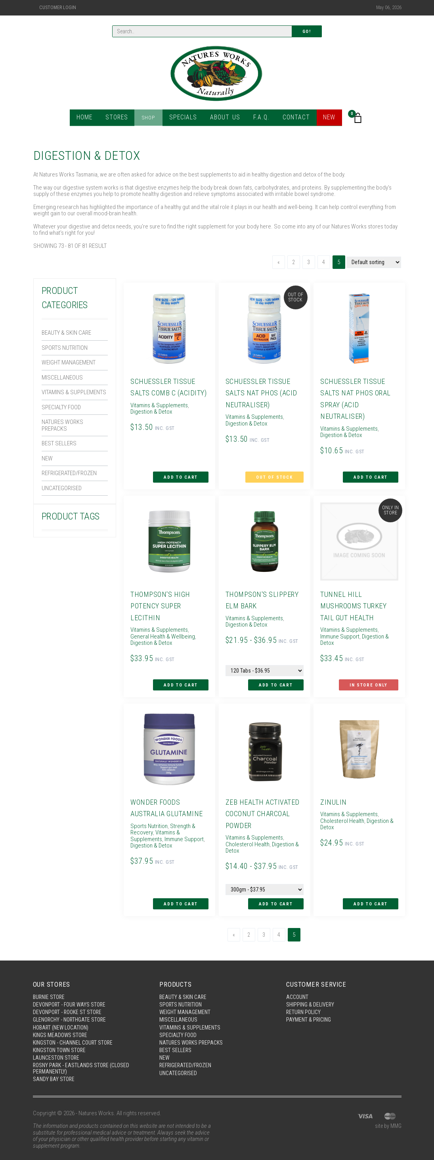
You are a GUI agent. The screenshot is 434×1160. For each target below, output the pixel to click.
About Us (224, 119)
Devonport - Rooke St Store (69, 999)
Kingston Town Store (61, 1039)
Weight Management (69, 362)
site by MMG (387, 1118)
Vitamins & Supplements (74, 392)
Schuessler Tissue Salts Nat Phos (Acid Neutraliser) (260, 392)
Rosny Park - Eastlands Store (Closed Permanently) (84, 1059)
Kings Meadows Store (61, 1023)
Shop (151, 119)
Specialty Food (61, 407)
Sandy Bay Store (54, 1070)
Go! (306, 32)
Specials (184, 119)
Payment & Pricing (310, 1007)
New (324, 119)
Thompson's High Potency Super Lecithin (160, 600)
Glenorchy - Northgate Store (72, 1007)
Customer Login (57, 7)
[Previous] (276, 262)
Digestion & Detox (361, 631)
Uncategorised (62, 488)
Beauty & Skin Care (66, 332)
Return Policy (304, 999)
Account (298, 983)
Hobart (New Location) (63, 1015)
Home (89, 119)
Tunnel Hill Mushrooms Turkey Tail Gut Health (354, 600)
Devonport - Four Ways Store (71, 991)
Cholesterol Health (245, 833)
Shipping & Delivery (311, 991)
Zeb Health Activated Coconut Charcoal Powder (262, 803)
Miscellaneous (62, 377)
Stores (120, 119)
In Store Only (371, 677)
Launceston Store (57, 1048)
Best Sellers (59, 443)
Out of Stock (276, 474)
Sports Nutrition (65, 347)
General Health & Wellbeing (167, 628)
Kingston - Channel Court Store (76, 1031)
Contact (292, 119)
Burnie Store (50, 983)
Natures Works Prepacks (62, 425)
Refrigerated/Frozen (69, 473)
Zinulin (332, 791)
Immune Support (182, 828)
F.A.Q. (259, 119)
